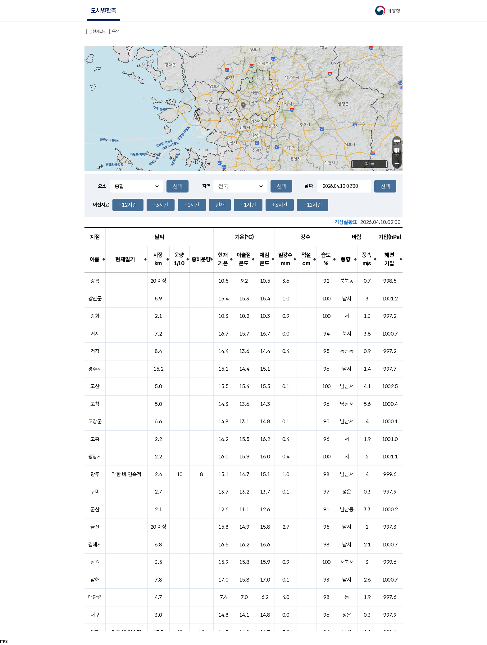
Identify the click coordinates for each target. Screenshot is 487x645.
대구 (94, 615)
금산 (94, 527)
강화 (94, 316)
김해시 (95, 544)
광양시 (95, 456)
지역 (206, 186)
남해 (94, 580)
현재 (220, 205)
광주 (94, 474)
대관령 (95, 597)
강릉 (94, 281)
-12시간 (128, 205)
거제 (94, 334)
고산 (94, 386)
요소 (102, 186)
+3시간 (280, 205)
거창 (94, 351)
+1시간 (248, 205)
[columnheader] (95, 259)
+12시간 (312, 205)
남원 (94, 562)
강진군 (95, 298)
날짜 (308, 186)
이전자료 (101, 205)
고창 (94, 404)
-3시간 (160, 205)
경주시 (95, 369)
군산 (94, 509)
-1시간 (191, 205)
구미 (94, 492)
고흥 (94, 439)
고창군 (95, 421)
